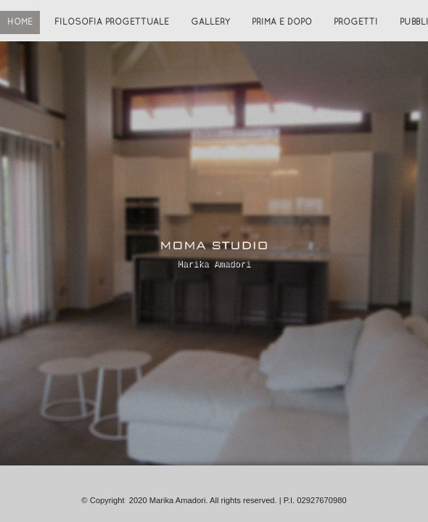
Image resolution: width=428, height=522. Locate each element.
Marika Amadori (214, 264)
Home (20, 22)
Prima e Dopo (282, 22)
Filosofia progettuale (111, 22)
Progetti (356, 22)
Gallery (210, 22)
